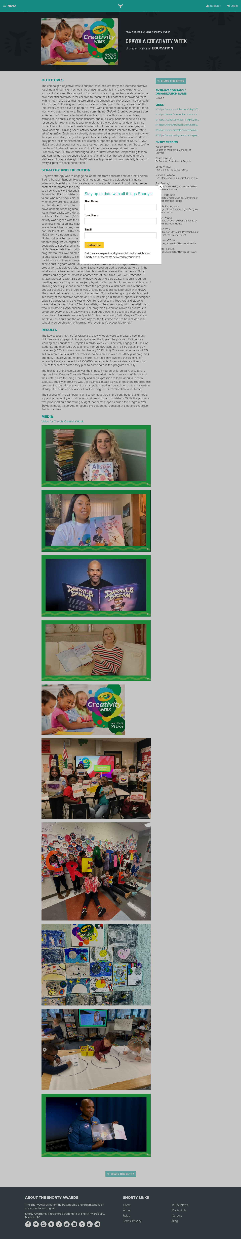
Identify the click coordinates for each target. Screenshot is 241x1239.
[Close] (160, 186)
